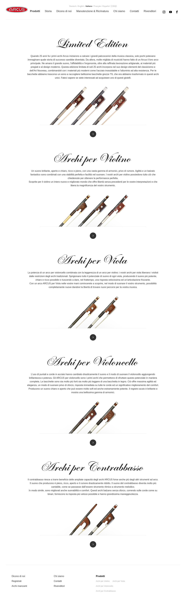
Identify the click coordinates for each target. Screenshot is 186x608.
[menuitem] (35, 11)
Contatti (58, 581)
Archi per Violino (103, 581)
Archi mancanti (19, 586)
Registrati (17, 581)
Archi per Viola (118, 581)
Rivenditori (59, 586)
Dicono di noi (18, 576)
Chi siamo (59, 576)
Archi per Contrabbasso (106, 591)
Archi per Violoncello (104, 586)
